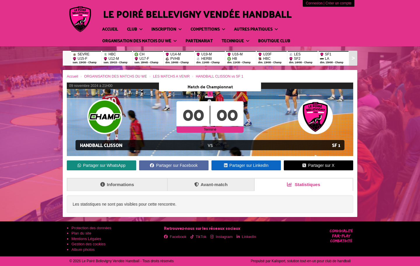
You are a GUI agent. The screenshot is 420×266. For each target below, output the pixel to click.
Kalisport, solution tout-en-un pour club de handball (311, 261)
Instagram (221, 237)
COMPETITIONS (207, 29)
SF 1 (336, 145)
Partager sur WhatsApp (102, 165)
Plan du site (81, 233)
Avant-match (211, 184)
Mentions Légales (86, 239)
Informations (117, 184)
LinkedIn (246, 237)
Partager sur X (318, 165)
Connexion (314, 3)
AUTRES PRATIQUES (256, 29)
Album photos (83, 249)
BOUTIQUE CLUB (274, 40)
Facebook (175, 237)
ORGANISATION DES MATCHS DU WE (139, 40)
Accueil (110, 29)
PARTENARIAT (199, 40)
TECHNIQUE (235, 40)
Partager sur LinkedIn (246, 165)
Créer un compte (338, 3)
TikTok (198, 237)
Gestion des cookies (88, 244)
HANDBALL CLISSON (101, 145)
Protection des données (91, 228)
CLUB (135, 29)
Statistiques (303, 184)
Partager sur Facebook (173, 165)
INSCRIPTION (166, 29)
